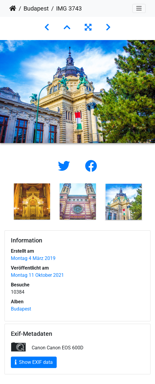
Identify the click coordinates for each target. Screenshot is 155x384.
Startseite (12, 8)
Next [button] (150, 203)
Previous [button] (5, 203)
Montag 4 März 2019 (33, 258)
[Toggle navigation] (139, 8)
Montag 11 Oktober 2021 (37, 275)
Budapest (36, 8)
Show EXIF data (34, 362)
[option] (32, 201)
